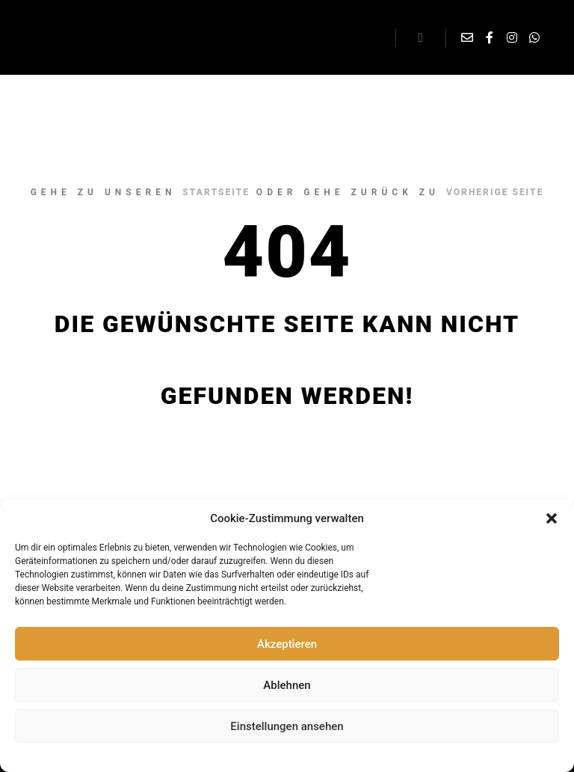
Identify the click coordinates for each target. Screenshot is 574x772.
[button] (551, 518)
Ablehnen (286, 685)
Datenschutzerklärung (260, 755)
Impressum (334, 755)
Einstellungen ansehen (286, 726)
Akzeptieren (287, 644)
